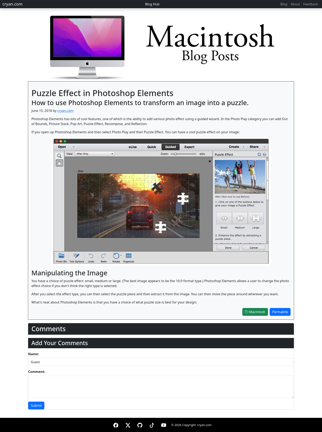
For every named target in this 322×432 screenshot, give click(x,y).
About (295, 4)
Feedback (310, 4)
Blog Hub (152, 4)
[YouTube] (163, 424)
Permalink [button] (280, 312)
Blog (283, 4)
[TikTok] (151, 424)
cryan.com (12, 4)
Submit (36, 405)
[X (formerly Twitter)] (127, 424)
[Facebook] (115, 424)
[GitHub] (139, 424)
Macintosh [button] (255, 312)
